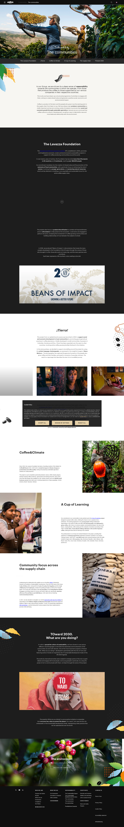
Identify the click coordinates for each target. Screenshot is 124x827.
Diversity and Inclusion (86, 793)
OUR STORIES (84, 800)
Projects (82, 806)
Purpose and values (40, 793)
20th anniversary (23, 605)
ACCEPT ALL (42, 423)
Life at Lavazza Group (85, 797)
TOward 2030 (99, 61)
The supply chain (85, 61)
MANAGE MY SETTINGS (62, 423)
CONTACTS (98, 790)
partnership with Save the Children (52, 600)
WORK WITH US (39, 807)
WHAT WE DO (54, 790)
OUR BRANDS (54, 800)
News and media (84, 804)
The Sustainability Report (71, 793)
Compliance (38, 801)
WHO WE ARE (39, 790)
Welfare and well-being (86, 795)
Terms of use (98, 796)
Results (37, 795)
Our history (37, 803)
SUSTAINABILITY (70, 790)
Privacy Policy (98, 802)
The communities (69, 799)
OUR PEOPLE (84, 790)
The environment (69, 801)
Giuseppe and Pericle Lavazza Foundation (52, 151)
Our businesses (54, 793)
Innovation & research (55, 795)
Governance (38, 799)
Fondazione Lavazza (71, 806)
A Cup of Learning (70, 61)
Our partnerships (69, 803)
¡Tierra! (42, 61)
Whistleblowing (99, 821)
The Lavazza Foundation (28, 61)
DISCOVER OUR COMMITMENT (62, 767)
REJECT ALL (82, 423)
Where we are (38, 797)
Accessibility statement (100, 815)
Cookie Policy (98, 809)
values (51, 582)
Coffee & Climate (54, 61)
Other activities (53, 797)
